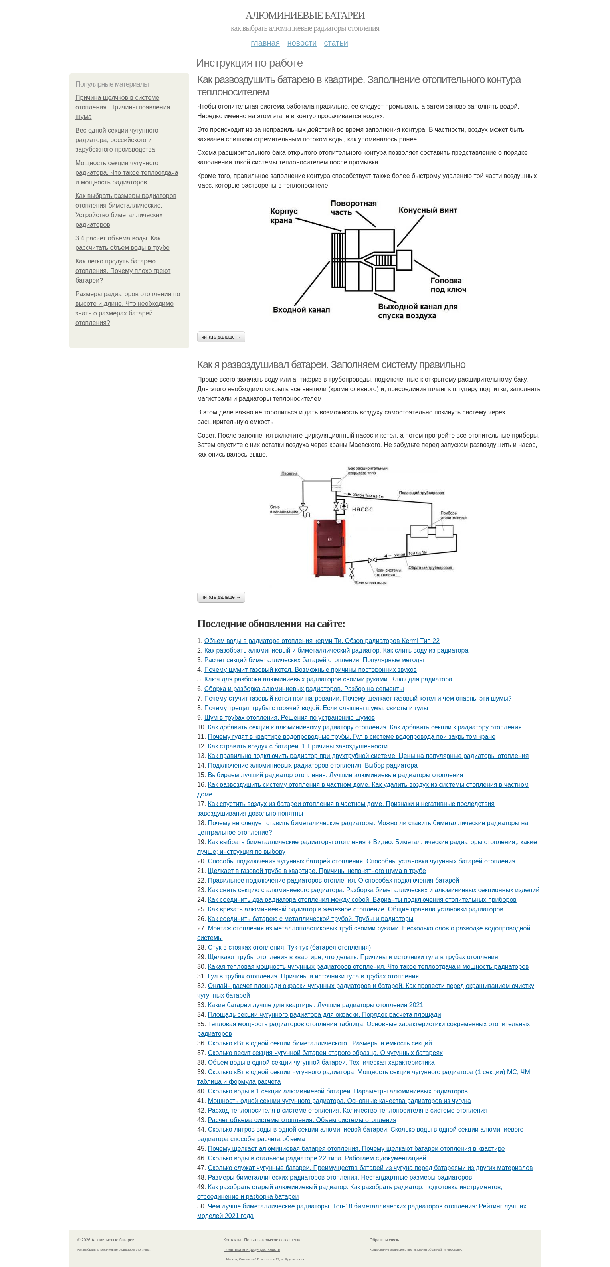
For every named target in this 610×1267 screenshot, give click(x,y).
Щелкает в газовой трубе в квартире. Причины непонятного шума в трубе (317, 870)
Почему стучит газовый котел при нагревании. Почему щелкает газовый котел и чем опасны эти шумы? (358, 698)
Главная (265, 42)
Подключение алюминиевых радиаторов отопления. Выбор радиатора (313, 765)
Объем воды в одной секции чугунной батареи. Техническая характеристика (321, 1062)
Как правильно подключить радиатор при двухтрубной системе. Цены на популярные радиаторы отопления (368, 755)
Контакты (232, 1240)
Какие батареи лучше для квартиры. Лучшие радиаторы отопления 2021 (316, 1005)
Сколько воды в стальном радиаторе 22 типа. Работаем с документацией (317, 1158)
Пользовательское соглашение (273, 1240)
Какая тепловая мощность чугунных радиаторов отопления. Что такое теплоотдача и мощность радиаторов (368, 966)
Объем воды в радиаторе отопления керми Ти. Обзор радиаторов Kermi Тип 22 (322, 640)
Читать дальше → (221, 337)
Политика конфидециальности (252, 1249)
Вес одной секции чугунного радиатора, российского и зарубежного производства (116, 140)
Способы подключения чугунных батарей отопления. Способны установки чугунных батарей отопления (361, 861)
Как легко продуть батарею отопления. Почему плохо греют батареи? (122, 271)
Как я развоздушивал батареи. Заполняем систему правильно (331, 364)
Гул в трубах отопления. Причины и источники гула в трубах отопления (313, 976)
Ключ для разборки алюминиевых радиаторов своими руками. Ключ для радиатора (328, 679)
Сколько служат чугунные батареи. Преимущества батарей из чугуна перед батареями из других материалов (370, 1167)
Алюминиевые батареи (305, 15)
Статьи (336, 42)
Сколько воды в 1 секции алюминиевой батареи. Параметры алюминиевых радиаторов (338, 1091)
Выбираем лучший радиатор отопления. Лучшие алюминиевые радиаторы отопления (335, 775)
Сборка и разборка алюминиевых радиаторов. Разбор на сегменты (304, 688)
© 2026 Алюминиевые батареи (106, 1240)
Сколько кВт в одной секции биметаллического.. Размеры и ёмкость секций (320, 1043)
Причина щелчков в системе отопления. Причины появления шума (122, 107)
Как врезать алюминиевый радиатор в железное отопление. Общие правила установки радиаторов (355, 909)
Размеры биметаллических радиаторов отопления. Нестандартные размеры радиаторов (340, 1177)
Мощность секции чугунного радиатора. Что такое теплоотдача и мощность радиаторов (126, 173)
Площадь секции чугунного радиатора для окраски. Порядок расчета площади (324, 1014)
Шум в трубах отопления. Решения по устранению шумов (289, 717)
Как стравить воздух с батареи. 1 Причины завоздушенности (298, 746)
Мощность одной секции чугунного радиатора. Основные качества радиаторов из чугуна (339, 1100)
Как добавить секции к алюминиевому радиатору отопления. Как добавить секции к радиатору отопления (365, 727)
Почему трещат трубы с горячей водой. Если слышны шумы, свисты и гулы (316, 708)
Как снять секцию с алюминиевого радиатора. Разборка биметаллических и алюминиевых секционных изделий (373, 890)
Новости (302, 42)
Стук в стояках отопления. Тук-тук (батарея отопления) (289, 947)
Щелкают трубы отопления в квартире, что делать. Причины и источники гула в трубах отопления (353, 957)
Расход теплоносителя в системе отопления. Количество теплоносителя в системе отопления (347, 1110)
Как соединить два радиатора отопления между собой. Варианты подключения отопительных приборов (362, 899)
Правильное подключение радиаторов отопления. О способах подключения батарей (333, 880)
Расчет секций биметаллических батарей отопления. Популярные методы (314, 660)
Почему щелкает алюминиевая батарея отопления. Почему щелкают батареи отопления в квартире (356, 1148)
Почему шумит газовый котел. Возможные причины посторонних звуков (310, 669)
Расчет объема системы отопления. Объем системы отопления (302, 1120)
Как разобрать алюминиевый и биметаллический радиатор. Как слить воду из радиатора (336, 650)
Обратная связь (384, 1240)
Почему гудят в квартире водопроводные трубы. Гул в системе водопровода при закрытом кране (351, 736)
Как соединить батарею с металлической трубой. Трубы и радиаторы (311, 918)
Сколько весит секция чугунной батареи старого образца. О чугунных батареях (325, 1052)
